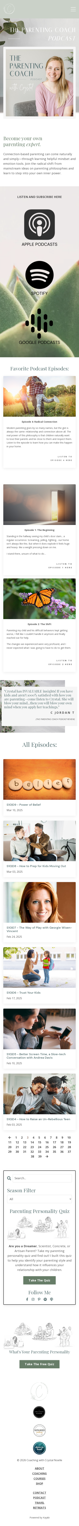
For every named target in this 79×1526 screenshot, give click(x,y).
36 (61, 1152)
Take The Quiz (39, 1280)
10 (69, 1137)
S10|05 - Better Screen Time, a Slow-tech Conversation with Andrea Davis (36, 1056)
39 (39, 1156)
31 (24, 1152)
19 (69, 1142)
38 (32, 1156)
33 (39, 1152)
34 (47, 1152)
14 (32, 1142)
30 (17, 1152)
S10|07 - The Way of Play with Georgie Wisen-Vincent (39, 929)
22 (24, 1147)
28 (69, 1147)
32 (32, 1152)
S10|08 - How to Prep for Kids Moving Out (36, 866)
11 (9, 1142)
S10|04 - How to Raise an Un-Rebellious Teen (38, 1119)
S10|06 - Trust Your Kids (23, 993)
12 (17, 1142)
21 (17, 1147)
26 (54, 1147)
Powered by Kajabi (40, 1517)
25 (47, 1147)
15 (39, 1142)
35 (54, 1152)
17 (54, 1142)
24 (39, 1147)
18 (61, 1142)
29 (9, 1152)
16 (47, 1142)
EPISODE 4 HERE (61, 460)
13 (24, 1142)
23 (32, 1147)
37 (69, 1152)
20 (9, 1147)
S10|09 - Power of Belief (24, 805)
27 (61, 1147)
